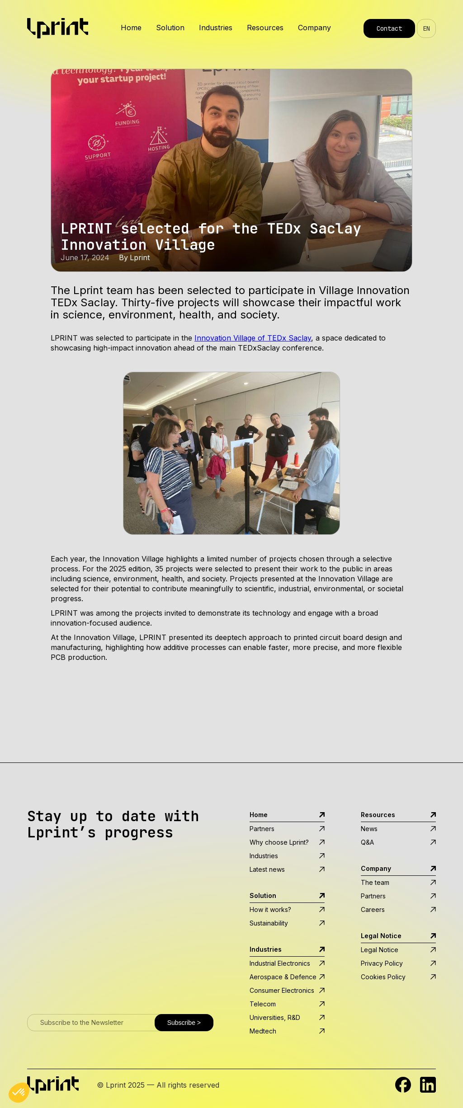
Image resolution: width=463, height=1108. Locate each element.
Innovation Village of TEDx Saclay (252, 337)
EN (426, 28)
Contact (389, 28)
